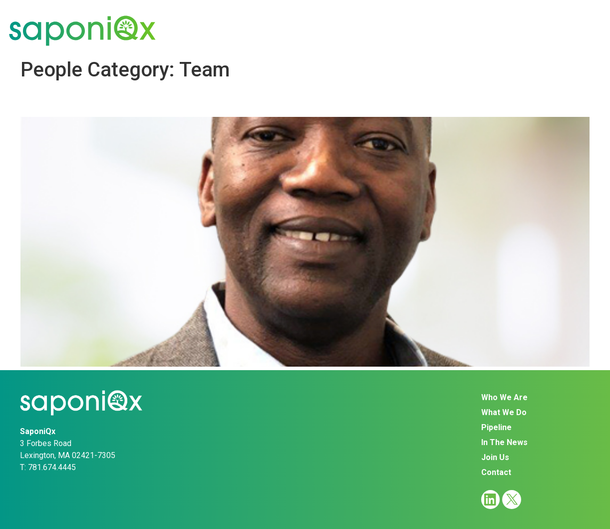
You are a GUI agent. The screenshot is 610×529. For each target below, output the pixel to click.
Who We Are (212, 30)
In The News (439, 30)
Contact (571, 30)
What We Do (294, 30)
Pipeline (366, 30)
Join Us (509, 30)
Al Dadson (56, 99)
